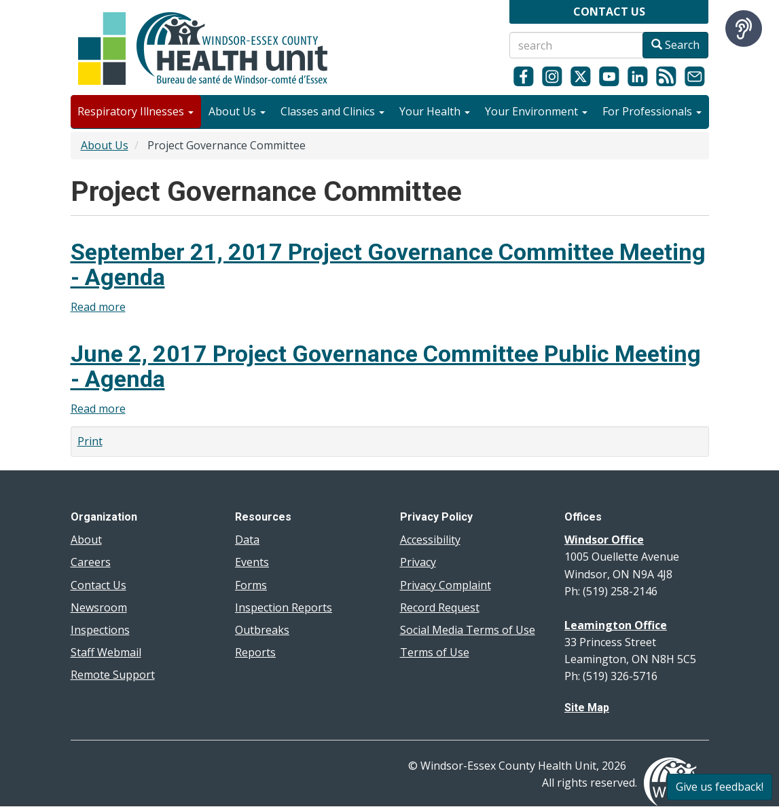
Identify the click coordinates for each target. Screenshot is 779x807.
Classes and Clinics (332, 111)
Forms (251, 585)
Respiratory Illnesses (135, 111)
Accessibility (430, 539)
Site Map (586, 707)
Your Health (434, 111)
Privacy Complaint (445, 585)
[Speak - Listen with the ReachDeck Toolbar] (743, 28)
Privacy (418, 562)
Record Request (439, 607)
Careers (91, 562)
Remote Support (113, 674)
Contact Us (98, 585)
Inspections (100, 629)
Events (252, 562)
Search (675, 44)
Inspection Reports (283, 607)
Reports (255, 652)
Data (247, 539)
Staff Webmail (106, 652)
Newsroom (99, 607)
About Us (237, 111)
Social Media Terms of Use (467, 629)
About (86, 539)
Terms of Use (434, 652)
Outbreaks (262, 629)
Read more (98, 306)
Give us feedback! (719, 786)
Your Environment (536, 111)
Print (90, 441)
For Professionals (652, 111)
